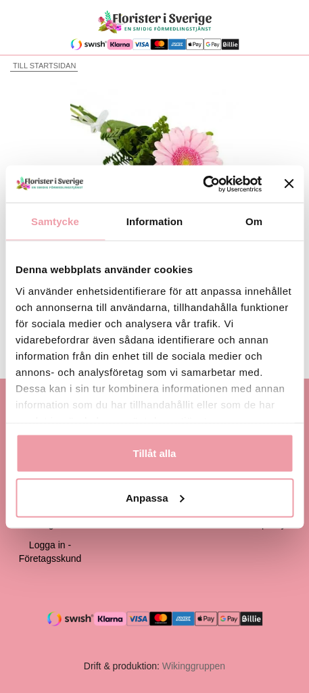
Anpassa (155, 497)
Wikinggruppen (193, 666)
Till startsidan (43, 66)
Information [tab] (154, 221)
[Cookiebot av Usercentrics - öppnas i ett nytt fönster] (203, 184)
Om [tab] (253, 221)
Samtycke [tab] (55, 221)
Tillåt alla (154, 453)
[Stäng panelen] (288, 184)
